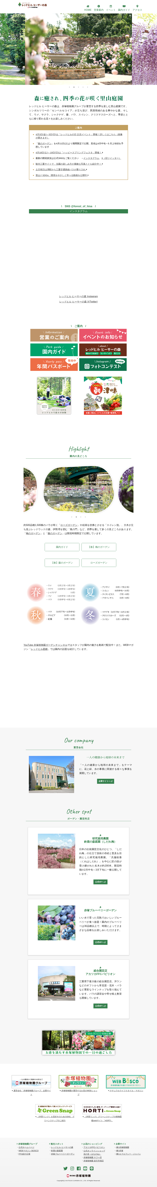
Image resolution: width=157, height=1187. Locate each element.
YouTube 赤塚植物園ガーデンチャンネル (45, 645)
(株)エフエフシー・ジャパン (128, 1154)
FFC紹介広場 (24, 1154)
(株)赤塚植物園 (122, 1147)
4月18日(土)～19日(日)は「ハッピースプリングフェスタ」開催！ (69, 152)
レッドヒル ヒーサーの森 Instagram (78, 296)
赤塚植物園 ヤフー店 (92, 1157)
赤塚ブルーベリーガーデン (63, 1154)
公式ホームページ (26, 1147)
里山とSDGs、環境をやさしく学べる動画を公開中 (62, 175)
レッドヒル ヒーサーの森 (62, 1147)
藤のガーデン (44, 143)
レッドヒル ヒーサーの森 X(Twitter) (78, 301)
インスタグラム (91, 158)
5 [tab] (87, 87)
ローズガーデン (68, 525)
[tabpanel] (78, 49)
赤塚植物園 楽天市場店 (93, 1161)
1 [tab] (69, 87)
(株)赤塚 (119, 1150)
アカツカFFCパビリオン (94, 1147)
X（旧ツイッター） (111, 158)
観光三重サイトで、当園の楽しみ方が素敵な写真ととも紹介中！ (69, 164)
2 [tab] (73, 87)
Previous (21, 489)
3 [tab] (78, 87)
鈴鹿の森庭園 (57, 1150)
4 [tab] (83, 87)
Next (135, 489)
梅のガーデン (33, 533)
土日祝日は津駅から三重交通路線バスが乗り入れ (61, 169)
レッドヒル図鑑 (39, 649)
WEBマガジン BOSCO (28, 1150)
